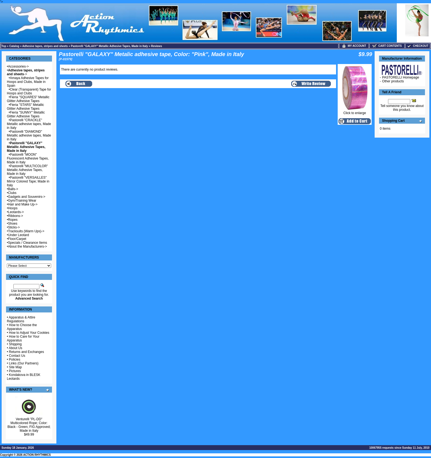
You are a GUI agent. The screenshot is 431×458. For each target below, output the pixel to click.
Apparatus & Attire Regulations (21, 319)
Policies (14, 359)
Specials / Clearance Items (27, 243)
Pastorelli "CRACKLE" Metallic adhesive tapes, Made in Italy (29, 124)
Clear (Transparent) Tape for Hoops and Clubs (29, 91)
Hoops (13, 208)
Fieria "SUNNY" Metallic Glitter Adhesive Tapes (26, 114)
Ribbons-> (15, 216)
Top (3, 46)
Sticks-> (14, 227)
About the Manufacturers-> (27, 246)
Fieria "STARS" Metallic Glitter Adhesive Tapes (25, 107)
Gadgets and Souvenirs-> (26, 197)
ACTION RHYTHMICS (37, 454)
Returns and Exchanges (26, 352)
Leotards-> (16, 212)
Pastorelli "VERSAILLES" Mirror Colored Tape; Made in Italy (28, 181)
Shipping (15, 344)
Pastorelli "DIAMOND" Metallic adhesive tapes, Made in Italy (29, 135)
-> (26, 72)
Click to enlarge (355, 111)
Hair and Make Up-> (22, 204)
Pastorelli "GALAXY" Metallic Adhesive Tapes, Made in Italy (109, 46)
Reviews (156, 46)
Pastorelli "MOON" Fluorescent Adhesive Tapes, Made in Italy (28, 158)
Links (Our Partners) (24, 363)
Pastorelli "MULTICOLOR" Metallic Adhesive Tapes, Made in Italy (27, 170)
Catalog (14, 46)
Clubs (12, 193)
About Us (15, 348)
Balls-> (13, 189)
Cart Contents (387, 45)
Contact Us (17, 356)
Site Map (15, 367)
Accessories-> (18, 66)
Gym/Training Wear (22, 200)
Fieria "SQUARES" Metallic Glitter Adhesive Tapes (28, 99)
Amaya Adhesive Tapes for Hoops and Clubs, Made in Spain (28, 82)
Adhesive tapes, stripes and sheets (45, 46)
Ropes (13, 220)
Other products (393, 81)
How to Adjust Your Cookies (29, 333)
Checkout (417, 45)
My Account (354, 45)
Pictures (15, 371)
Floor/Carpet (17, 239)
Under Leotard (18, 235)
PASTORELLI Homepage (400, 77)
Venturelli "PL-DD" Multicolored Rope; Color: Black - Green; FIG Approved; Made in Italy (28, 425)
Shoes (12, 223)
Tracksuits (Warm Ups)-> (26, 231)
